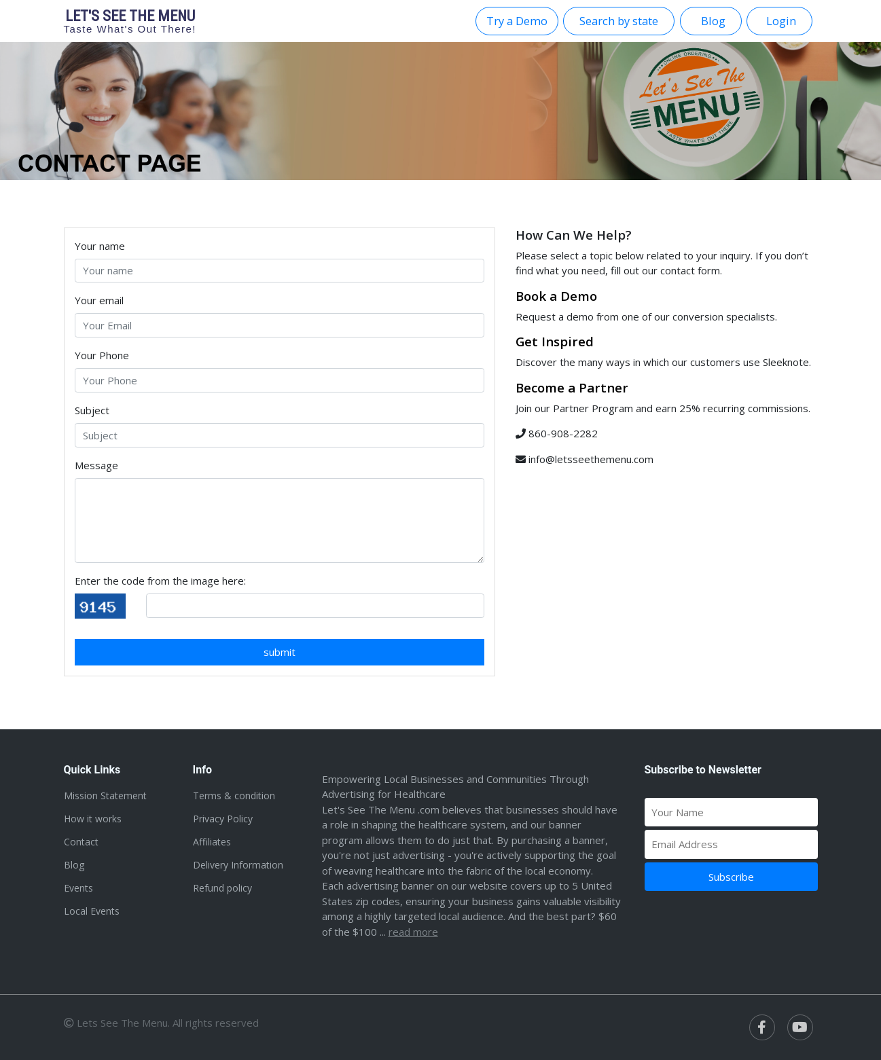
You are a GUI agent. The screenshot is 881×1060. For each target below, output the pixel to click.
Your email (99, 300)
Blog (74, 864)
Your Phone (102, 355)
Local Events (92, 910)
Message (96, 465)
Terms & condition (234, 795)
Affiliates (212, 841)
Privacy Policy (223, 818)
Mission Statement (105, 795)
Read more (413, 931)
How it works (93, 818)
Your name (100, 246)
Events (78, 887)
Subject (92, 410)
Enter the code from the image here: (160, 580)
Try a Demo (516, 21)
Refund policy (222, 887)
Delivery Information (238, 864)
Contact (81, 841)
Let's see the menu (130, 21)
